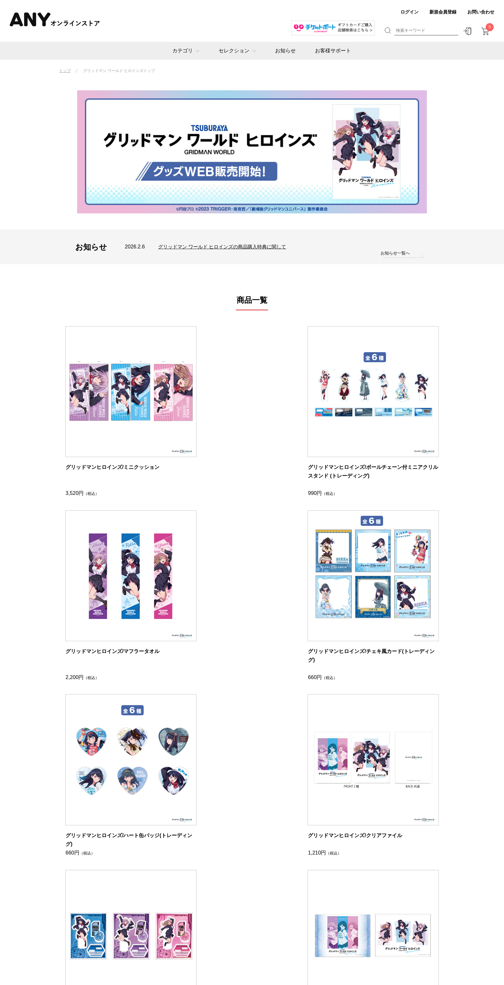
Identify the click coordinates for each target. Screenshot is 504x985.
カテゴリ (185, 50)
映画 (120, 901)
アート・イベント (134, 911)
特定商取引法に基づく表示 (400, 901)
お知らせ (285, 50)
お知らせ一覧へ (394, 253)
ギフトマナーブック (309, 901)
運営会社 (380, 882)
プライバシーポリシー (395, 911)
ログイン (410, 11)
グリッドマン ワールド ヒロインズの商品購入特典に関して (226, 246)
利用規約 (380, 920)
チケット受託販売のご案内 (400, 930)
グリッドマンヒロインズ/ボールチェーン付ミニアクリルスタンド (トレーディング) (204, 431)
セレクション (237, 50)
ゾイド (201, 911)
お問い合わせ (480, 11)
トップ (65, 70)
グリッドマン (208, 891)
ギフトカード (129, 882)
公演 (120, 891)
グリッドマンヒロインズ (220, 901)
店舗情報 (380, 891)
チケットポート (211, 882)
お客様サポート (333, 50)
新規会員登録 (442, 11)
